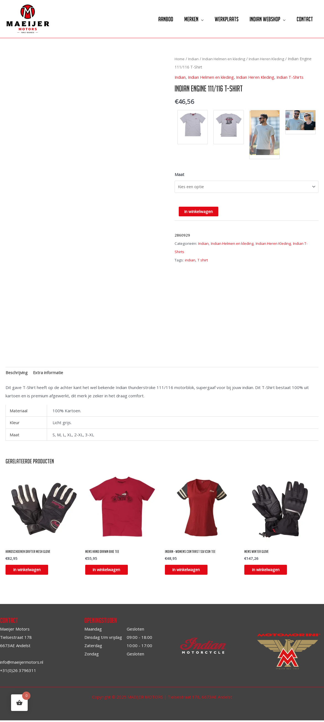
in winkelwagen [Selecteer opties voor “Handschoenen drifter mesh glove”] (31, 571)
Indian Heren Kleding (270, 58)
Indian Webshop (263, 19)
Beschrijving (17, 373)
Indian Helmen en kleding (226, 58)
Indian (194, 58)
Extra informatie (49, 373)
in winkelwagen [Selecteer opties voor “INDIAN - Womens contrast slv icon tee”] (190, 571)
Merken (187, 19)
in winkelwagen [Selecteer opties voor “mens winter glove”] (269, 571)
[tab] (17, 373)
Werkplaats (223, 19)
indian (190, 259)
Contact (304, 19)
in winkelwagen (198, 211)
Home (180, 58)
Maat (179, 174)
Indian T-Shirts (294, 77)
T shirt (203, 259)
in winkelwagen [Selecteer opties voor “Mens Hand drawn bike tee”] (110, 571)
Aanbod (159, 19)
